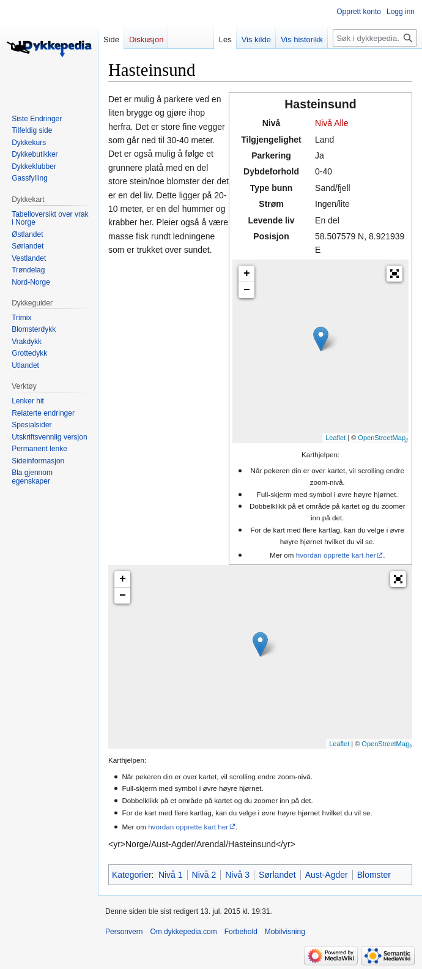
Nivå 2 (204, 875)
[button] (394, 274)
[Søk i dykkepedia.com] (375, 38)
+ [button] (246, 273)
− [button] (246, 290)
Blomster (374, 875)
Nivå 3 (237, 875)
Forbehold (240, 931)
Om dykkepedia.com (183, 931)
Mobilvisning (285, 931)
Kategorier (132, 875)
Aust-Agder (326, 875)
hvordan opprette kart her (336, 555)
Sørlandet (277, 875)
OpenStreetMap (381, 437)
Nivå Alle (331, 123)
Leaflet (335, 437)
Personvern (124, 931)
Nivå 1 (170, 875)
